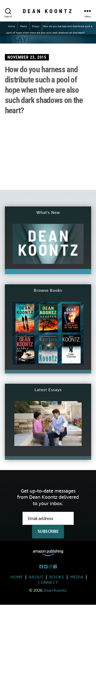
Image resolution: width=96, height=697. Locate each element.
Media (23, 26)
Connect (48, 582)
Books (56, 577)
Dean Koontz (48, 11)
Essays (35, 26)
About (36, 577)
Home (11, 26)
